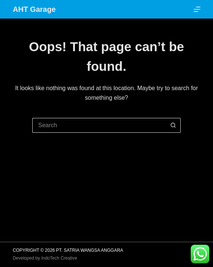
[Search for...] (99, 125)
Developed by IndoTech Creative (45, 258)
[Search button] (173, 125)
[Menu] (197, 9)
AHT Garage (34, 9)
